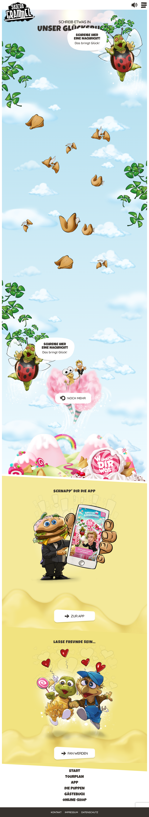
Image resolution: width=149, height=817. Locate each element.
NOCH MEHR (74, 398)
